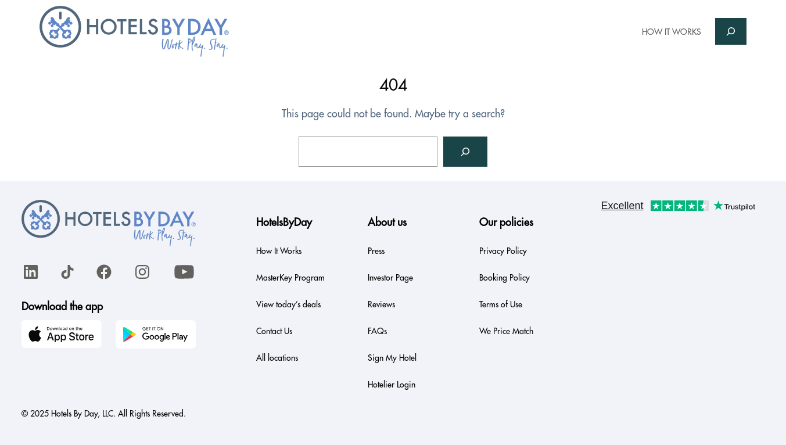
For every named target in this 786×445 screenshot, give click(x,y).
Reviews (381, 304)
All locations (277, 358)
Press (376, 251)
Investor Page (390, 277)
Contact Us (274, 331)
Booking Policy (504, 277)
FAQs (377, 331)
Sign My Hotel (392, 358)
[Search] (465, 152)
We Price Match (506, 331)
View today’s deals (288, 304)
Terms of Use (500, 304)
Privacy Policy (503, 251)
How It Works (279, 251)
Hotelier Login (391, 384)
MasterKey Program (290, 277)
